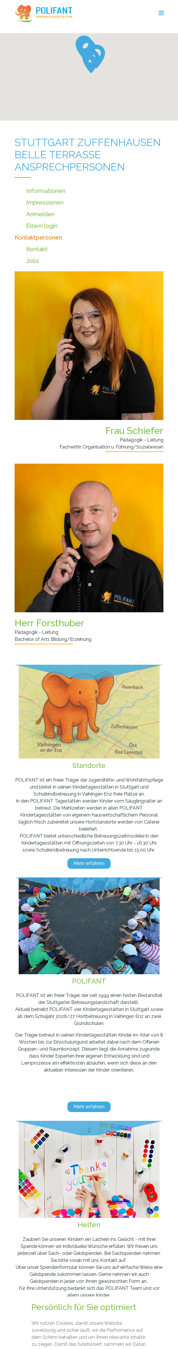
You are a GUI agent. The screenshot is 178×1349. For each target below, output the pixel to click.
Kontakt (37, 249)
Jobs (32, 260)
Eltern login (41, 225)
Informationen (45, 190)
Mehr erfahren (89, 863)
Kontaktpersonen (38, 237)
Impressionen (45, 202)
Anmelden (40, 214)
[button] (91, 61)
